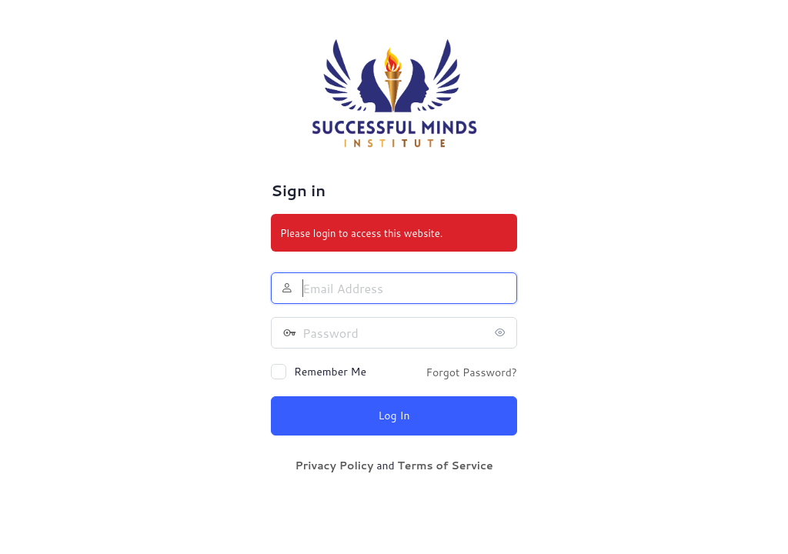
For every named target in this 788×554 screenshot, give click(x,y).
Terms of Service (444, 465)
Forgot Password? (471, 372)
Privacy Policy (334, 465)
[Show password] (501, 332)
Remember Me (330, 371)
